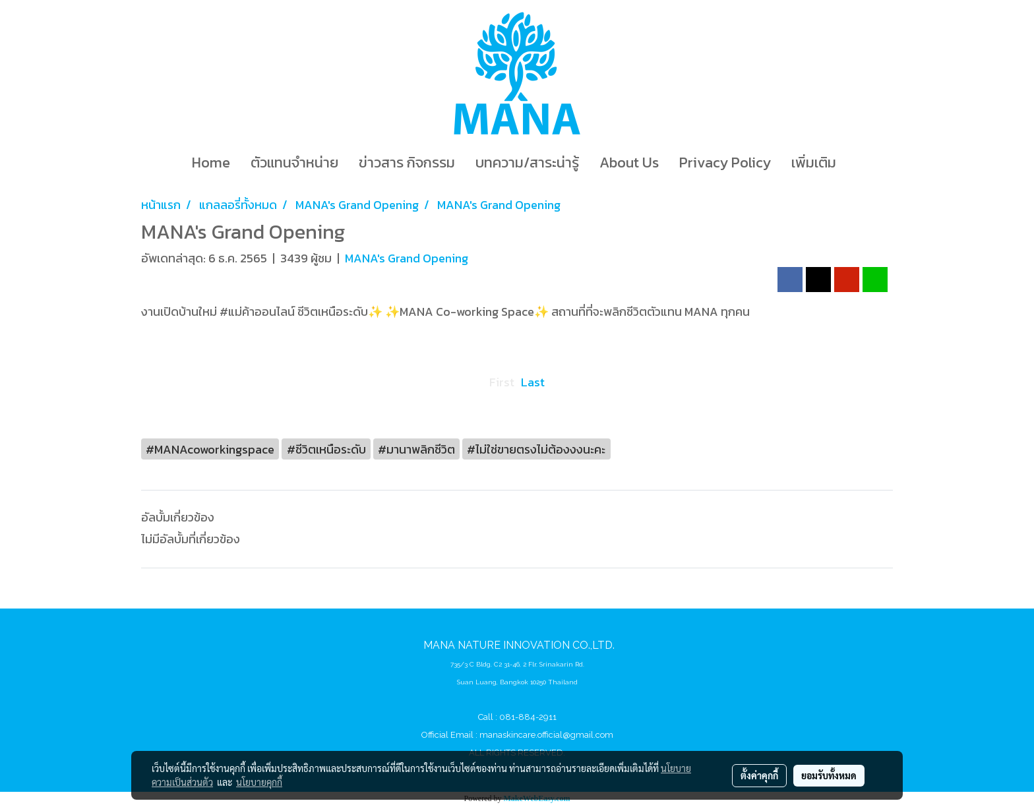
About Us (629, 162)
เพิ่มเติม (813, 162)
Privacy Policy (725, 162)
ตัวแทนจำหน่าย (294, 162)
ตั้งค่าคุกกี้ (759, 775)
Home (211, 162)
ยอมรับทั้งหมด (829, 775)
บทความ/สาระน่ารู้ (527, 162)
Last (533, 382)
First (501, 382)
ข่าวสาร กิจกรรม (407, 162)
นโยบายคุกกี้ (259, 782)
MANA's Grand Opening (406, 258)
